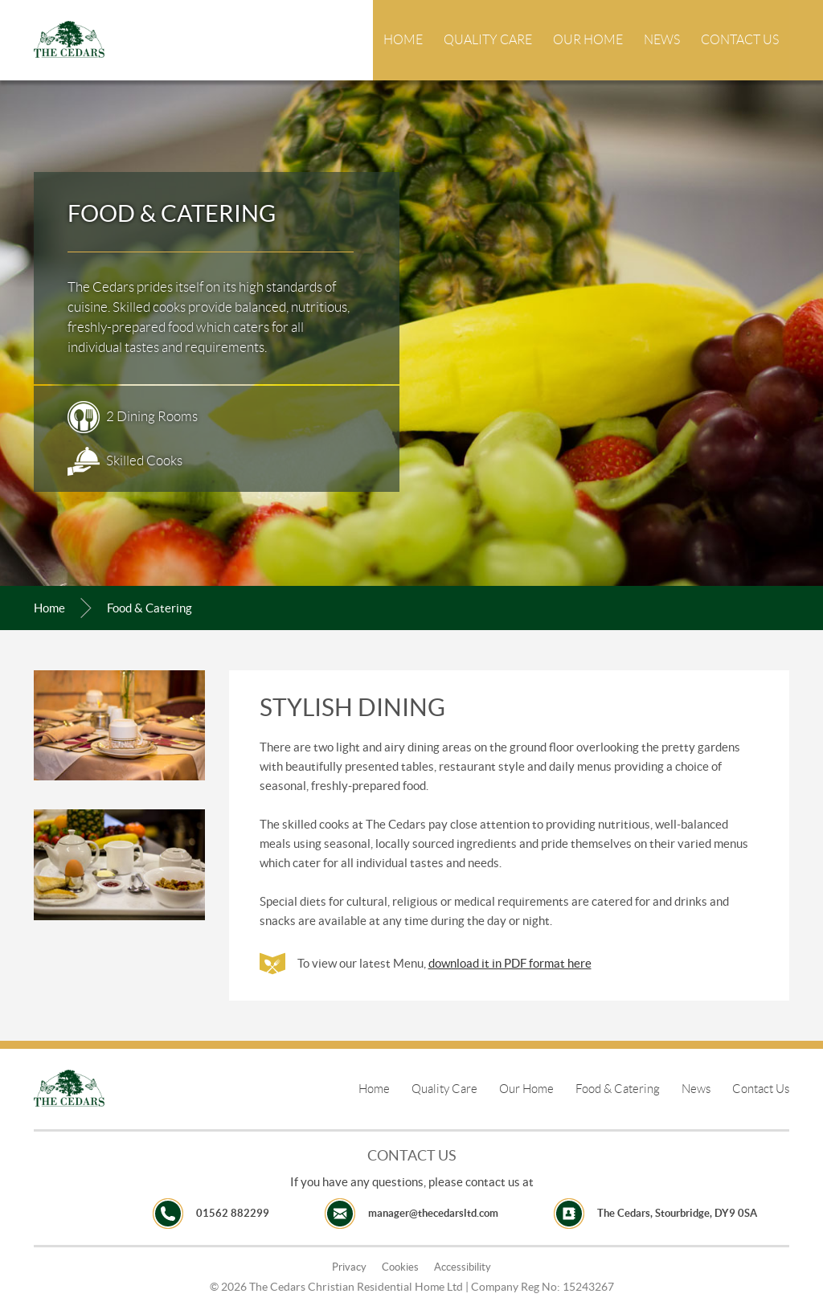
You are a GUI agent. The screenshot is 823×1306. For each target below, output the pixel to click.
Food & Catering (617, 1089)
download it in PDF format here (510, 963)
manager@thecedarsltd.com (433, 1213)
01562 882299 (232, 1213)
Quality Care (488, 40)
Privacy (349, 1267)
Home (403, 40)
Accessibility (462, 1267)
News (662, 40)
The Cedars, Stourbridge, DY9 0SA (677, 1213)
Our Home (588, 40)
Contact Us (740, 40)
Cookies (400, 1267)
